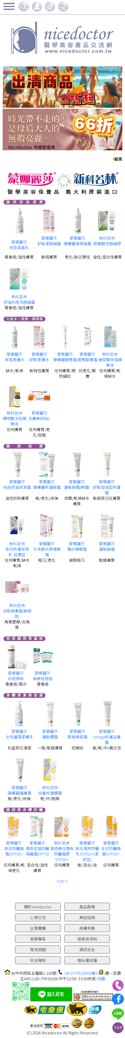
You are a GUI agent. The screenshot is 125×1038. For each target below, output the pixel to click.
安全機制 (38, 960)
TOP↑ (62, 881)
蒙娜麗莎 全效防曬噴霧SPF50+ (111, 848)
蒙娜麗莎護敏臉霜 (107, 546)
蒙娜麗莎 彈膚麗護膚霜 (19, 790)
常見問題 (38, 949)
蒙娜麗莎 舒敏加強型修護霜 (107, 487)
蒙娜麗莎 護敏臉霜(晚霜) (77, 484)
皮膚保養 (87, 928)
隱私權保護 (87, 960)
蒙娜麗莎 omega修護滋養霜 (107, 737)
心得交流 (38, 917)
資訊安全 (87, 949)
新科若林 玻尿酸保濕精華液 (110, 359)
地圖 (101, 978)
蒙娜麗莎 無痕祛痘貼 (43, 675)
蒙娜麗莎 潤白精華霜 (77, 546)
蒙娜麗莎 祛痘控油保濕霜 (17, 484)
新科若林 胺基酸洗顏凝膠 (107, 240)
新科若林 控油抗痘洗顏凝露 (19, 299)
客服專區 (38, 939)
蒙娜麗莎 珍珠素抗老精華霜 (47, 549)
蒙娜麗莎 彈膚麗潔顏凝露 (77, 240)
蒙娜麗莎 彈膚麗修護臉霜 (47, 484)
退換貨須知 (87, 939)
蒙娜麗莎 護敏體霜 (50, 734)
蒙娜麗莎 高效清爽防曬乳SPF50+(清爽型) (87, 851)
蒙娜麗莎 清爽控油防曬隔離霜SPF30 (37, 848)
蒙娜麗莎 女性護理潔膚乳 (19, 734)
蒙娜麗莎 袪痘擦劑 (16, 675)
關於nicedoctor (38, 906)
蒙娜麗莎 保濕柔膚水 (14, 356)
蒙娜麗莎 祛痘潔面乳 (19, 244)
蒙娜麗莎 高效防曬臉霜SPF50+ (14, 848)
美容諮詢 (87, 917)
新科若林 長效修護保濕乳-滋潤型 (17, 549)
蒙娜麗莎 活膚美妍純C (39, 415)
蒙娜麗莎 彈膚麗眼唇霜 (65, 356)
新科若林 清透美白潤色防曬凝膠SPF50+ (62, 851)
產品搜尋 (87, 906)
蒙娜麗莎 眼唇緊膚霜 (87, 356)
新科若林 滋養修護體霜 (50, 790)
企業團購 (38, 928)
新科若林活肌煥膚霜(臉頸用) (17, 611)
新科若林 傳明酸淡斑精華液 (14, 418)
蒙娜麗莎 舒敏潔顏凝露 (49, 240)
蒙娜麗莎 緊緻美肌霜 (77, 734)
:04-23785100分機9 (80, 973)
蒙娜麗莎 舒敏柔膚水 (39, 356)
